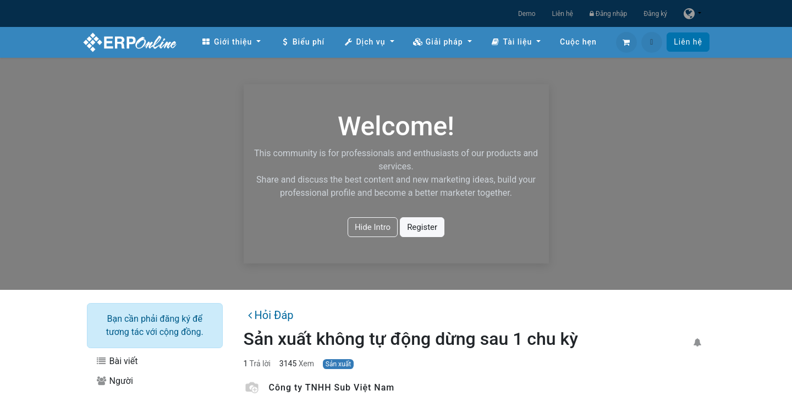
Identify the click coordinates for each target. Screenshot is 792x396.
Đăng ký (655, 14)
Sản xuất (338, 364)
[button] (651, 42)
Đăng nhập (608, 14)
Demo (527, 14)
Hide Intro (373, 227)
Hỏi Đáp (270, 315)
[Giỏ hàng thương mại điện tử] (626, 42)
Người (114, 381)
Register (422, 227)
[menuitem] (231, 42)
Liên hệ (562, 14)
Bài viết (117, 361)
